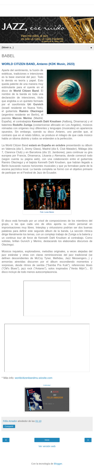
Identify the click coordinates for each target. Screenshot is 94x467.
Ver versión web (47, 446)
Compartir (9, 426)
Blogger (58, 463)
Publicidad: (47, 385)
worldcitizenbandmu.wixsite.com (33, 377)
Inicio (47, 440)
